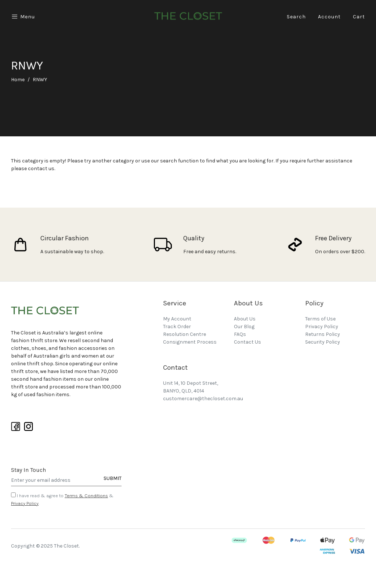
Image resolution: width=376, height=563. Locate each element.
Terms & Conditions (86, 495)
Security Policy (322, 342)
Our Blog (244, 326)
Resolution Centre (184, 334)
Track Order (177, 326)
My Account (177, 319)
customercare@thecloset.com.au (203, 398)
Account (329, 17)
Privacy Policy (25, 503)
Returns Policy (322, 334)
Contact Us (247, 342)
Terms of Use (320, 319)
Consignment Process (190, 342)
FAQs (240, 334)
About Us (245, 319)
